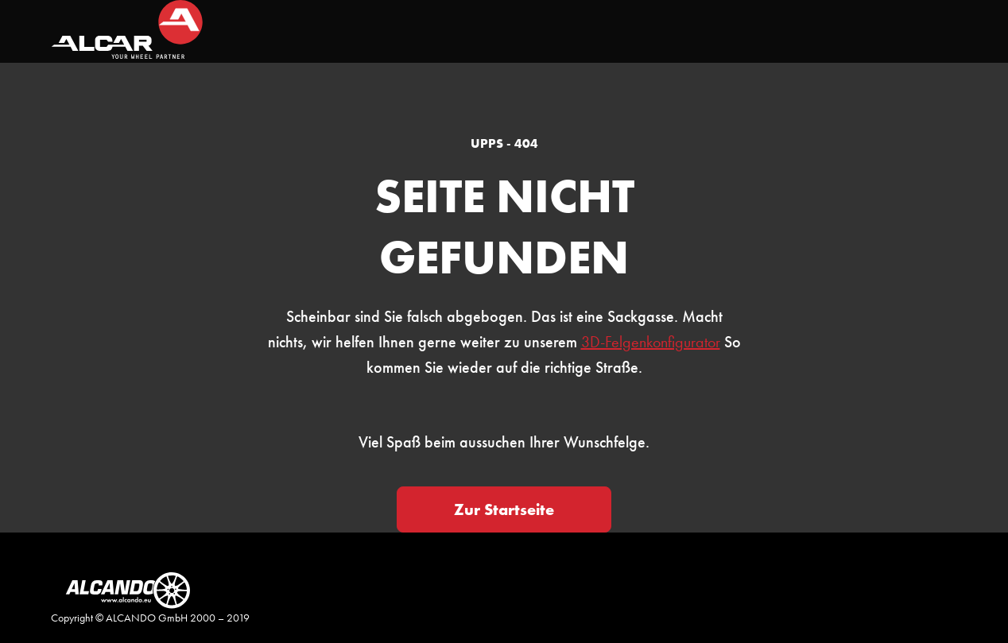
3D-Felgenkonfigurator (650, 341)
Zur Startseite (504, 509)
